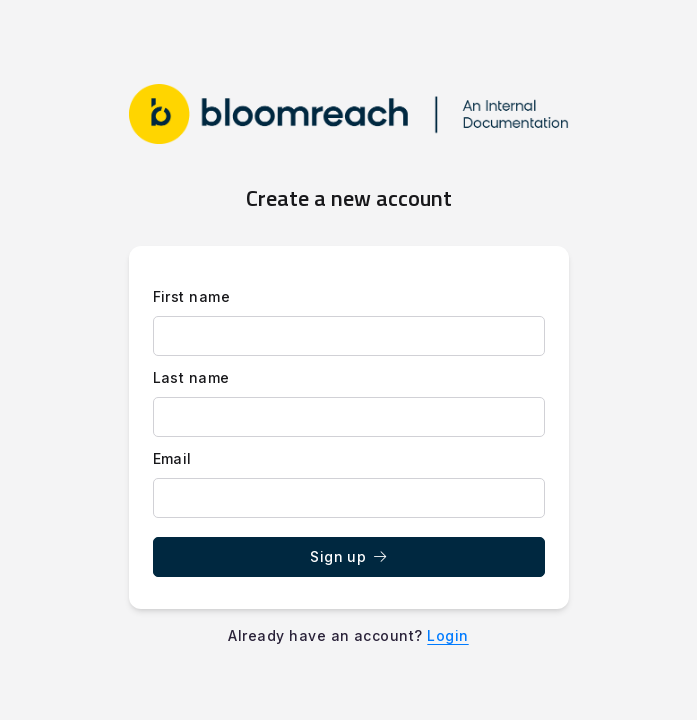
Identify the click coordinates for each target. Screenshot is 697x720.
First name (192, 296)
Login (447, 635)
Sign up (348, 556)
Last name (191, 377)
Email (172, 458)
